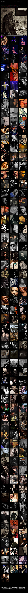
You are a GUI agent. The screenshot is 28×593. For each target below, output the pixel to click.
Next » (24, 35)
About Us (10, 6)
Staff (5, 6)
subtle (20, 588)
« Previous (5, 35)
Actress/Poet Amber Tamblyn (5, 288)
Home (2, 6)
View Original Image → (6, 33)
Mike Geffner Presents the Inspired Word (10, 5)
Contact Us (15, 6)
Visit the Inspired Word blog (8, 588)
